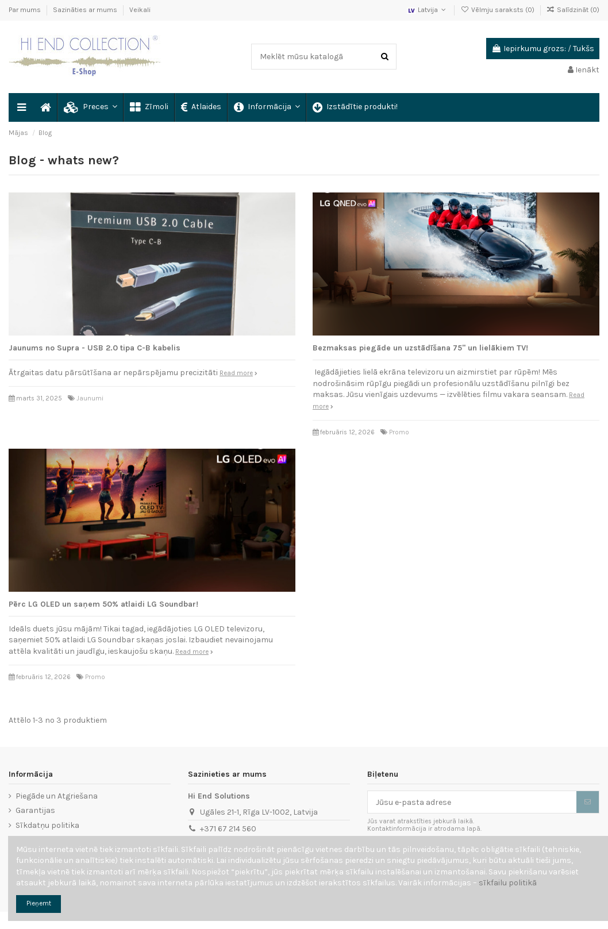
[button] (90, 107)
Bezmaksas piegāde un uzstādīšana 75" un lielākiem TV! (420, 348)
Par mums (26, 10)
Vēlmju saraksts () (498, 10)
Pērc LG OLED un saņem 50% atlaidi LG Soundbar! (103, 604)
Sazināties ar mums (86, 10)
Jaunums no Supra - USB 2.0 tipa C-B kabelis (94, 348)
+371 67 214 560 (228, 829)
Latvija (427, 10)
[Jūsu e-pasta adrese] (472, 802)
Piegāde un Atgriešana (57, 796)
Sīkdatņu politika (47, 825)
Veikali (140, 10)
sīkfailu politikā (508, 883)
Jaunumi (89, 398)
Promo (399, 432)
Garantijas (35, 810)
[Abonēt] (587, 802)
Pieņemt (38, 903)
